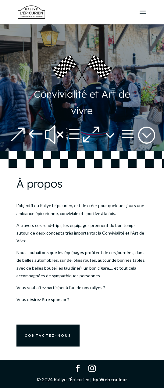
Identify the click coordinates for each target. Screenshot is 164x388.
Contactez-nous (48, 335)
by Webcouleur (110, 379)
